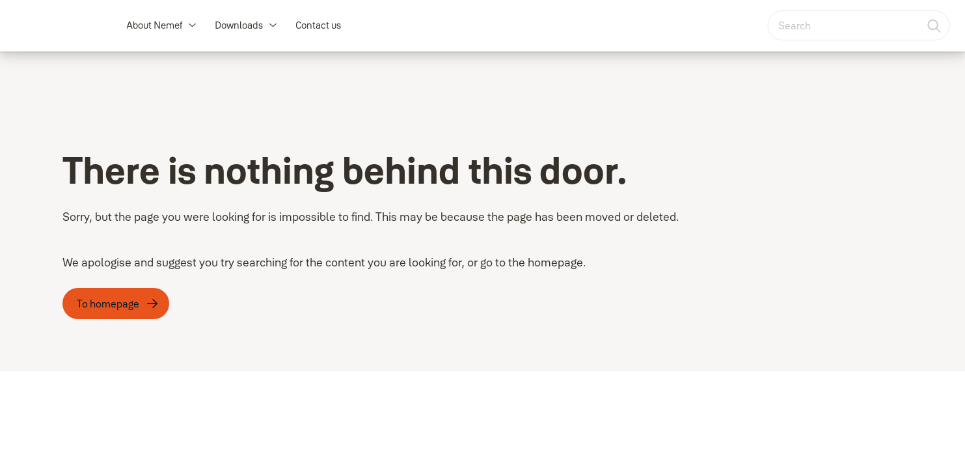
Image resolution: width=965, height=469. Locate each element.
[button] (192, 25)
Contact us (318, 25)
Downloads (239, 25)
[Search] (934, 25)
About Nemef (154, 25)
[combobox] (858, 25)
